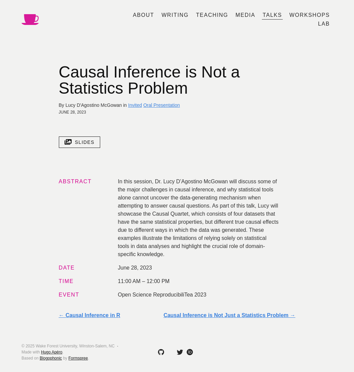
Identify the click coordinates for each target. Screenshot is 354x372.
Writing (175, 15)
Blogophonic (51, 358)
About (143, 15)
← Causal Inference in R (89, 315)
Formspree (78, 358)
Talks (272, 15)
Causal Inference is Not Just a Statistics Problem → (229, 315)
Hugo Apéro (51, 352)
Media (245, 15)
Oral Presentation (161, 105)
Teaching (212, 15)
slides (80, 142)
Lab (324, 24)
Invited (135, 105)
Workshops (309, 15)
